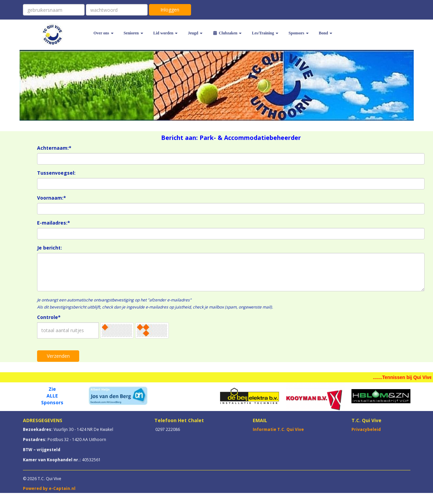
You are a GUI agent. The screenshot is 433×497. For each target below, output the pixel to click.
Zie (52, 389)
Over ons (104, 33)
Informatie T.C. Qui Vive (278, 429)
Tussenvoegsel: (56, 173)
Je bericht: (49, 247)
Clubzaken (227, 33)
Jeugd (195, 33)
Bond (325, 33)
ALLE (52, 395)
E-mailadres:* (53, 223)
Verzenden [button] (58, 356)
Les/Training (265, 33)
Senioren (133, 33)
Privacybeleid (366, 429)
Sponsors (298, 33)
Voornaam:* (51, 198)
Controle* (49, 317)
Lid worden (165, 33)
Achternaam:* (54, 148)
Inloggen (169, 9)
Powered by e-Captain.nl (49, 488)
